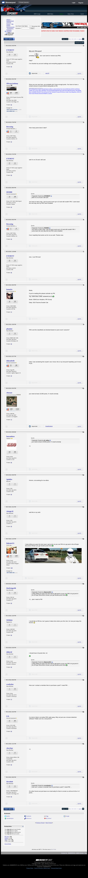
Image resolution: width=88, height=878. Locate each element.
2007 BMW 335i (11, 572)
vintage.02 (9, 511)
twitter (8, 816)
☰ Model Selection (24, 2)
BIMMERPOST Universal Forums (10, 22)
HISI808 (9, 192)
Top (85, 853)
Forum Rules (8, 844)
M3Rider (9, 620)
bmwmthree (10, 436)
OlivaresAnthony (12, 83)
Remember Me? (35, 26)
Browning (9, 127)
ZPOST (8, 19)
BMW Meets (50, 13)
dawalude (9, 781)
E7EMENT (10, 50)
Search (82, 13)
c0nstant (9, 393)
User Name (18, 26)
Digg (47, 816)
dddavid (9, 652)
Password (18, 28)
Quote (79, 73)
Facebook (28, 816)
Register (80, 2)
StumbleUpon (10, 818)
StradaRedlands (49, 426)
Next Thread (49, 822)
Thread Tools (78, 42)
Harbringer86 (11, 588)
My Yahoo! (48, 818)
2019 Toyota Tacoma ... (13, 109)
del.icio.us (28, 818)
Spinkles (9, 479)
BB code (7, 836)
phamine (9, 329)
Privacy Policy (29, 868)
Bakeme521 (10, 543)
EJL (7, 716)
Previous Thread (40, 822)
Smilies (6, 838)
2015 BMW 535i (11, 111)
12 (11, 568)
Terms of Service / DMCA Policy (42, 868)
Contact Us (64, 853)
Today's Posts (71, 13)
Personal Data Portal (56, 868)
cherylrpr (9, 748)
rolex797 (47, 73)
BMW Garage (37, 13)
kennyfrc (9, 289)
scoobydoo (10, 684)
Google (67, 816)
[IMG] (6, 839)
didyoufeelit (10, 361)
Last (80, 39)
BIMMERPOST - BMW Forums (76, 853)
